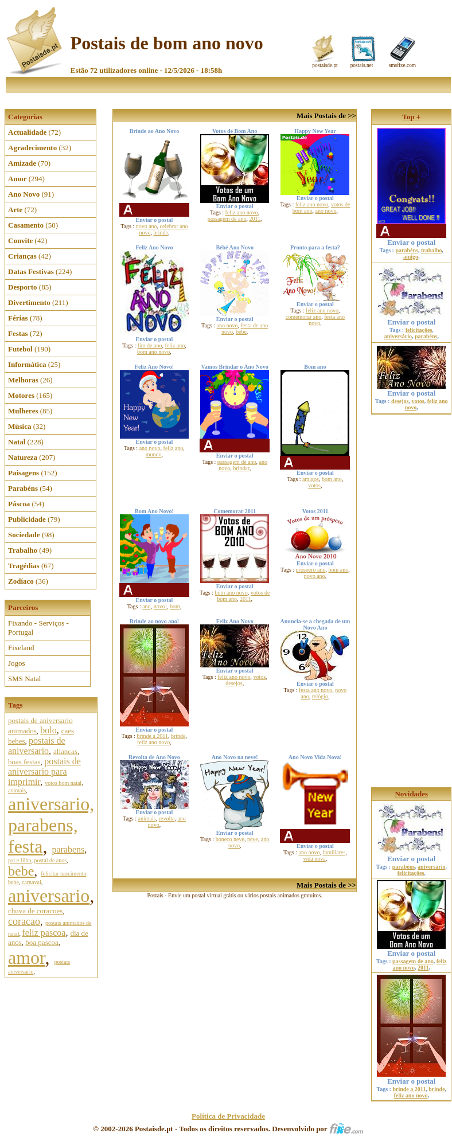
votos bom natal (63, 783)
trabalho (431, 250)
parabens (68, 849)
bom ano (332, 479)
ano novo (326, 211)
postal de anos (50, 860)
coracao (24, 921)
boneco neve (230, 839)
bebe (21, 870)
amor (26, 957)
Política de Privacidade (228, 1116)
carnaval (31, 882)
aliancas (65, 751)
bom (175, 606)
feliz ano (175, 345)
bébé (241, 332)
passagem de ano (227, 219)
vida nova (314, 858)
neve (252, 839)
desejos (233, 683)
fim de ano (150, 345)
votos (314, 485)
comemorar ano (303, 317)
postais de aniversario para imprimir (44, 771)
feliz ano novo (241, 212)
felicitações (419, 330)
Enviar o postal (411, 232)
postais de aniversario (36, 746)
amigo (410, 256)
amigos (310, 479)
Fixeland (21, 647)
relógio (320, 696)
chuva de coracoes (35, 910)
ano (146, 606)
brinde (160, 232)
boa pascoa (41, 942)
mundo (154, 454)
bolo (48, 730)
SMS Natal (24, 678)
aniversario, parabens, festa (51, 825)
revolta (167, 818)
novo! (160, 606)
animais (17, 790)
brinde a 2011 (152, 736)
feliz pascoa (43, 932)
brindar (241, 468)
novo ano (146, 226)
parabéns (406, 250)
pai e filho (20, 860)
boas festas (24, 761)
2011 (254, 219)
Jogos (16, 663)
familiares (333, 852)
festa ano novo (315, 690)
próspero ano (311, 569)
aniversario (48, 895)
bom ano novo (153, 352)
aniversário (398, 336)
